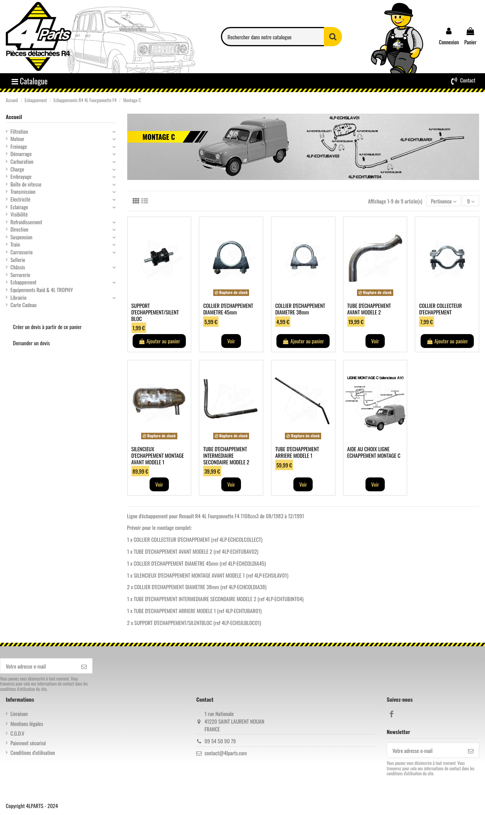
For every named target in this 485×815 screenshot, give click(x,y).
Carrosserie (21, 252)
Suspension (21, 237)
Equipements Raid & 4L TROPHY (41, 290)
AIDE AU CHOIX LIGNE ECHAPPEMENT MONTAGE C (374, 452)
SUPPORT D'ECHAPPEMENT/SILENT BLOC (155, 312)
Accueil (14, 117)
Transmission (22, 191)
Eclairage (19, 207)
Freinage (18, 146)
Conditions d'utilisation (32, 752)
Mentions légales (26, 724)
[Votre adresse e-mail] (38, 666)
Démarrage (21, 154)
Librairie (18, 297)
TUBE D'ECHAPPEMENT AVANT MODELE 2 (369, 308)
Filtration (19, 131)
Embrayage (21, 176)
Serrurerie (20, 275)
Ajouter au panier (159, 341)
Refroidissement (26, 222)
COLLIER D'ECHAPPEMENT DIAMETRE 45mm (228, 308)
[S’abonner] (84, 666)
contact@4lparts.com (225, 753)
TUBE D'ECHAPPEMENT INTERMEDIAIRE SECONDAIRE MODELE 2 (226, 455)
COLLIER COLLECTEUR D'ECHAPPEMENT (440, 308)
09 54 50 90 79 (220, 741)
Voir (231, 341)
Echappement (23, 282)
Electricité (20, 199)
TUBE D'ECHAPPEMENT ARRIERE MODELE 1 (297, 452)
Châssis (17, 267)
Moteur (17, 139)
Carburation (22, 161)
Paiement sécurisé (28, 743)
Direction (19, 229)
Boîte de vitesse (25, 184)
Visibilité (19, 214)
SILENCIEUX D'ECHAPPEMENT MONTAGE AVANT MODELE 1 (157, 455)
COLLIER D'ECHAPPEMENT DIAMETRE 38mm (300, 308)
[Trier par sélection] (443, 201)
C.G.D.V (17, 733)
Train (15, 244)
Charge (17, 169)
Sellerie (17, 260)
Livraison (19, 714)
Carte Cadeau (23, 305)
